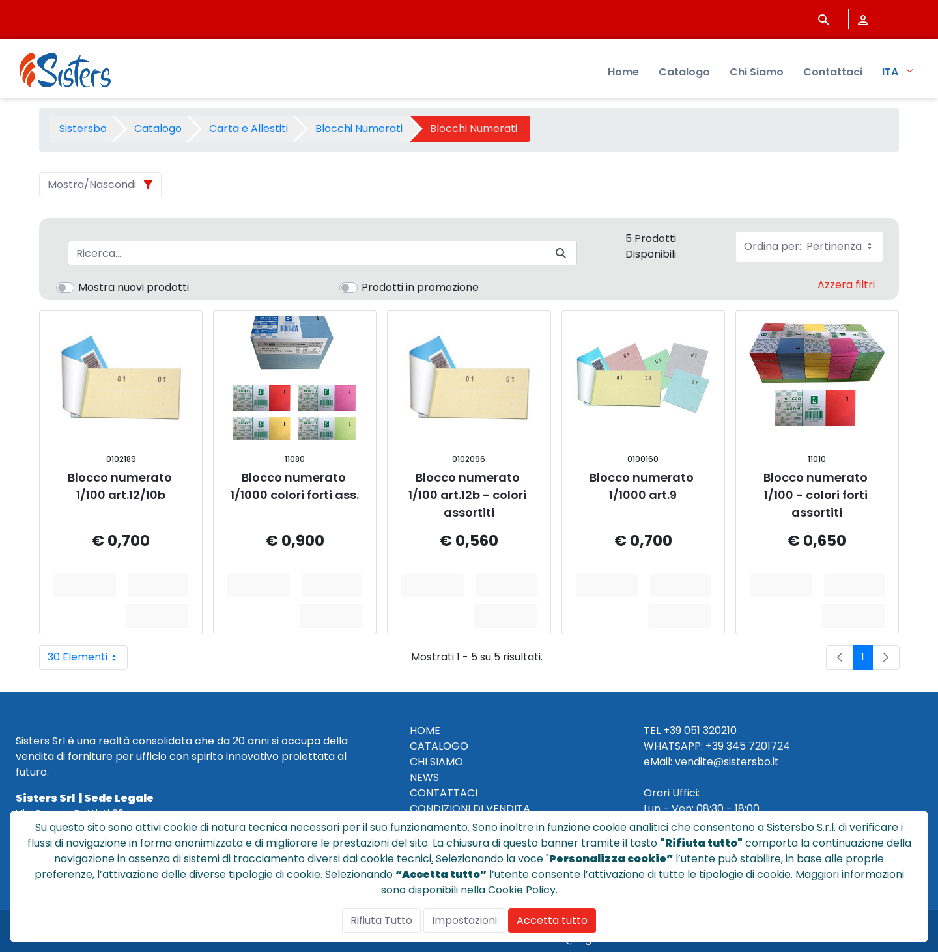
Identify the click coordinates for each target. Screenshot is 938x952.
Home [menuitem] (623, 71)
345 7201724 (758, 746)
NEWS (424, 777)
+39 (714, 746)
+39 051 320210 (700, 730)
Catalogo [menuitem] (684, 71)
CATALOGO (439, 746)
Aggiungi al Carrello (162, 585)
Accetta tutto (552, 920)
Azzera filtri (846, 284)
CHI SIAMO (436, 761)
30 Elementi (88, 657)
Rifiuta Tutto (381, 920)
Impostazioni (464, 920)
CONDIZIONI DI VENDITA (470, 808)
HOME (425, 730)
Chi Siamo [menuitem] (757, 71)
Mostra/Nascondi (92, 184)
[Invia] (560, 253)
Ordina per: (809, 246)
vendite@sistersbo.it (727, 761)
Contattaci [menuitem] (832, 71)
